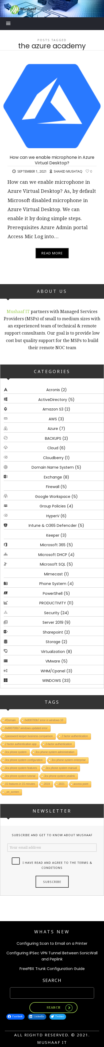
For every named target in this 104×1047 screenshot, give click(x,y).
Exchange (53, 477)
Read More (52, 253)
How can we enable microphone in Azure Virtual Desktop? (52, 160)
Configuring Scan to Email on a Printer (52, 943)
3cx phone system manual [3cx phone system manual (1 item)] (61, 767)
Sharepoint (53, 632)
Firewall (52, 486)
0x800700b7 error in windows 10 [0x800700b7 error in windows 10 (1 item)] (44, 720)
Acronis (53, 389)
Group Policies (53, 506)
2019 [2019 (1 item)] (47, 783)
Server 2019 (53, 622)
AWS (53, 418)
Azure (53, 428)
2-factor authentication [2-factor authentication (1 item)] (58, 743)
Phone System (52, 583)
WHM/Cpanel (53, 670)
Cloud (52, 448)
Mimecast (53, 573)
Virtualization (53, 651)
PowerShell (53, 593)
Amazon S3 (53, 409)
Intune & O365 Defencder (53, 525)
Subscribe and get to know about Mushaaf (52, 835)
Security (51, 612)
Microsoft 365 (53, 545)
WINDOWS (51, 680)
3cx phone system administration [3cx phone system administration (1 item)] (55, 751)
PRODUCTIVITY (52, 603)
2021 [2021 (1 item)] (62, 783)
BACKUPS (53, 438)
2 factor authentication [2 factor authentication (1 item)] (74, 735)
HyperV (52, 515)
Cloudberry (53, 457)
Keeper (52, 535)
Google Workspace (52, 496)
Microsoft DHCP (52, 554)
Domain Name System (53, 467)
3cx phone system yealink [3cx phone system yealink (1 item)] (59, 775)
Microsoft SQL (53, 564)
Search (52, 980)
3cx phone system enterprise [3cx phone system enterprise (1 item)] (69, 759)
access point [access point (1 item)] (81, 783)
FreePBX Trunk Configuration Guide (52, 968)
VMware (52, 661)
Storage (53, 641)
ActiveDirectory (52, 399)
